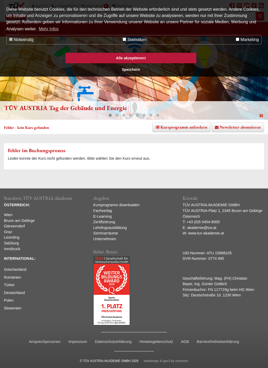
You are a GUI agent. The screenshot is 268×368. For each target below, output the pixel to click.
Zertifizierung (104, 222)
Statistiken (135, 39)
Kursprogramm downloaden (116, 205)
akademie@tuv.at (201, 228)
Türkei (9, 285)
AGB (185, 342)
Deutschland (14, 293)
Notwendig (21, 39)
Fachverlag (102, 211)
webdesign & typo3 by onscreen (166, 361)
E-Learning (102, 216)
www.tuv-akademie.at (206, 233)
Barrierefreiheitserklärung (218, 342)
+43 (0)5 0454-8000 (203, 222)
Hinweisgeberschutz (156, 342)
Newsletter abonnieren (240, 127)
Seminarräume (105, 233)
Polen (9, 300)
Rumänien (12, 277)
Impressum (77, 342)
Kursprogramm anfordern (183, 127)
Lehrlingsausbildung (110, 228)
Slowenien (12, 308)
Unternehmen (104, 239)
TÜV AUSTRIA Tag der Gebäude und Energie (65, 108)
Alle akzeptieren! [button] (131, 58)
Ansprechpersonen (45, 342)
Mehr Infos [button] (49, 29)
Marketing (247, 39)
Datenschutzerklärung (113, 342)
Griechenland (15, 269)
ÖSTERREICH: (17, 205)
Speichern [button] (131, 69)
